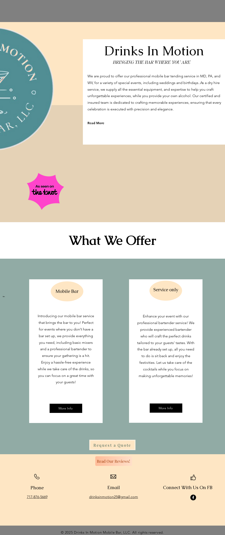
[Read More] (108, 123)
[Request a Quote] (112, 445)
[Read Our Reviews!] (113, 461)
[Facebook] (193, 497)
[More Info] (66, 408)
